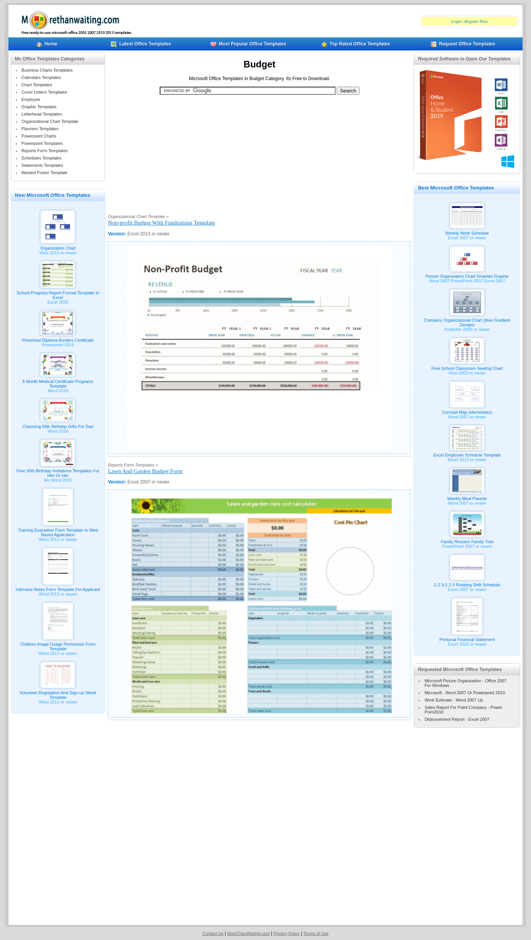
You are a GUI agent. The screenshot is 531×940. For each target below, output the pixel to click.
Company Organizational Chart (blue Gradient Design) (467, 320)
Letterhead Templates (42, 114)
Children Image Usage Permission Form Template (58, 644)
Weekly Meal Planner (467, 496)
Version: (117, 234)
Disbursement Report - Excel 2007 (456, 719)
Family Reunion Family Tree (467, 539)
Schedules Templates (42, 158)
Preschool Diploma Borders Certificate (58, 338)
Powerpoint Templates (42, 143)
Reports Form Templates (45, 150)
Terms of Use (316, 933)
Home (46, 44)
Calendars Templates (41, 77)
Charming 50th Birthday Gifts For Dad (57, 424)
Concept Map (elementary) (467, 410)
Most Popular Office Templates (248, 44)
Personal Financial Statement (467, 637)
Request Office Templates (463, 44)
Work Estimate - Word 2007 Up (453, 700)
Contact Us (212, 933)
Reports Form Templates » (133, 465)
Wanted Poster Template (45, 172)
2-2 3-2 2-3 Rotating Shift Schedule (467, 583)
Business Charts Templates (47, 70)
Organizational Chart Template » (138, 216)
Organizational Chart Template (50, 121)
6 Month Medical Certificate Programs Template (57, 381)
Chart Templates (37, 84)
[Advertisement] (259, 150)
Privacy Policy (287, 933)
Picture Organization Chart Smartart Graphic (467, 274)
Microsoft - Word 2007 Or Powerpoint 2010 (464, 692)
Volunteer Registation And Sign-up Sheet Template (58, 693)
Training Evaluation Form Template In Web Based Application (58, 530)
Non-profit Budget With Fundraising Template (161, 223)
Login (456, 21)
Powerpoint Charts (39, 136)
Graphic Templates (39, 106)
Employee (31, 99)
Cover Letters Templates (44, 92)
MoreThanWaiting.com (248, 933)
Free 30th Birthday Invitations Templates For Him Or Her (58, 471)
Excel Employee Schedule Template (467, 453)
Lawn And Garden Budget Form (145, 471)
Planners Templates (40, 128)
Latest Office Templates (141, 44)
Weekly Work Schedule (467, 231)
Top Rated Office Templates (355, 44)
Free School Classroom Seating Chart (467, 366)
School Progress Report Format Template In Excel (58, 293)
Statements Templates (42, 165)
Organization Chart (57, 246)
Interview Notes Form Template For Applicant (58, 587)
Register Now (476, 21)
